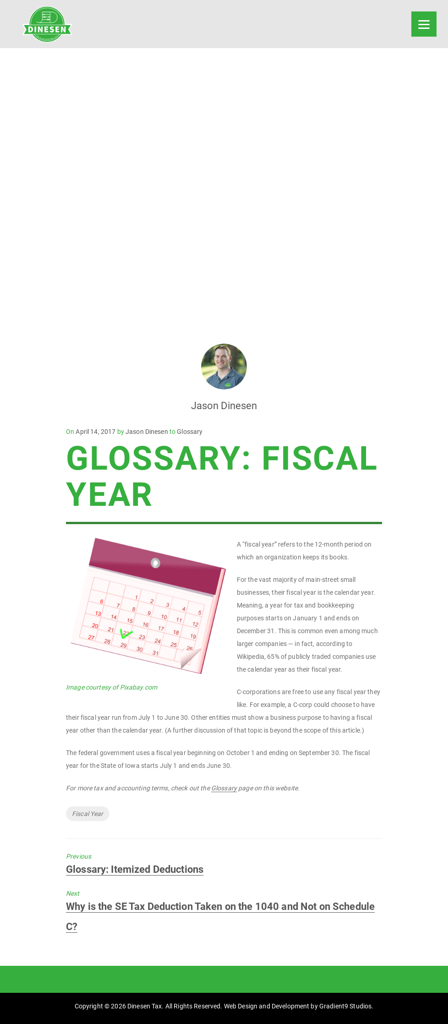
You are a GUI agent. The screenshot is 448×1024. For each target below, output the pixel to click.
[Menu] (424, 24)
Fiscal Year (88, 813)
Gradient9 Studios (345, 1006)
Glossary (189, 431)
